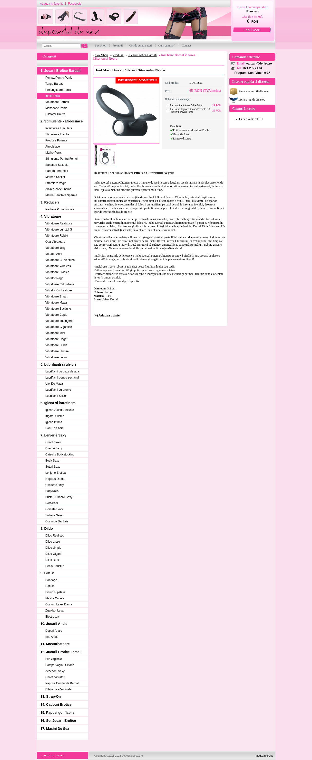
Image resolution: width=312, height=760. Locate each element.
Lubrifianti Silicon (56, 396)
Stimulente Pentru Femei (61, 158)
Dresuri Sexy (53, 448)
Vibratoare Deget (56, 339)
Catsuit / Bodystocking (59, 454)
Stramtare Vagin (55, 183)
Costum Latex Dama (58, 604)
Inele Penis (52, 96)
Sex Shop (101, 55)
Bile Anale (51, 637)
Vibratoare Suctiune (58, 308)
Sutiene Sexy (54, 515)
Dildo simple (53, 547)
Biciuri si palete (55, 592)
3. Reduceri (49, 202)
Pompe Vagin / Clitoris (59, 665)
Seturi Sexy (52, 466)
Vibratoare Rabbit (56, 235)
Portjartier (51, 503)
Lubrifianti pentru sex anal (62, 377)
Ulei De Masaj (54, 383)
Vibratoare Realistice (58, 223)
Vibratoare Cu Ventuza (60, 260)
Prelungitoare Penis (58, 90)
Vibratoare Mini (55, 333)
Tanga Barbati (54, 83)
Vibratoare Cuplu (56, 314)
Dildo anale (52, 541)
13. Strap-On (50, 696)
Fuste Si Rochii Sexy (58, 497)
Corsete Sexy (54, 509)
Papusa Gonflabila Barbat (62, 683)
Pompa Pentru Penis (58, 77)
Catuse (50, 586)
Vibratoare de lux (56, 357)
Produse (118, 55)
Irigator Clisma (54, 416)
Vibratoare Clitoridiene (59, 284)
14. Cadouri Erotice (56, 704)
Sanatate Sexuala (56, 165)
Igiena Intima (53, 422)
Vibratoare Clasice (57, 272)
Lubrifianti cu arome (58, 389)
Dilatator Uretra (55, 114)
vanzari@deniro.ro (259, 63)
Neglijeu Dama (55, 479)
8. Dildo (46, 528)
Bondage (51, 580)
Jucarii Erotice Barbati (142, 55)
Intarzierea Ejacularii (58, 128)
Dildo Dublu (52, 560)
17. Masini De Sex (54, 729)
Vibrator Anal (53, 254)
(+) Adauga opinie (107, 315)
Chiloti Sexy (53, 442)
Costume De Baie (56, 521)
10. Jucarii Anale (53, 624)
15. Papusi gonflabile (57, 712)
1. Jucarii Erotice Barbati (60, 71)
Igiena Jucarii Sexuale (59, 410)
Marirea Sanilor (55, 177)
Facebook (74, 3)
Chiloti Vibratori (55, 677)
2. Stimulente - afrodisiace (61, 121)
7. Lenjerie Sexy (53, 435)
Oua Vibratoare (55, 241)
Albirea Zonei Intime (58, 189)
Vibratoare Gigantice (58, 327)
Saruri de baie (54, 428)
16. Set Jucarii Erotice (58, 721)
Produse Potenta (56, 140)
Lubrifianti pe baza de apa (62, 371)
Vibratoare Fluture (57, 351)
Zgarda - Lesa (54, 610)
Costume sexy (54, 485)
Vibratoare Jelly (55, 248)
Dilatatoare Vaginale (58, 689)
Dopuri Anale (53, 630)
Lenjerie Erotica (55, 472)
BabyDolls (51, 491)
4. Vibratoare (50, 216)
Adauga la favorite (52, 3)
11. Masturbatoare (55, 644)
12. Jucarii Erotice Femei (60, 652)
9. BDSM (47, 573)
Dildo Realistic (54, 535)
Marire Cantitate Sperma (61, 195)
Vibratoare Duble (56, 345)
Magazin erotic (264, 755)
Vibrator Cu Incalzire (58, 290)
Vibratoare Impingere (59, 321)
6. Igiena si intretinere (58, 403)
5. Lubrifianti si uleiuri (58, 364)
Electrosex (52, 616)
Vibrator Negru (54, 278)
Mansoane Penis (56, 108)
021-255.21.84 (252, 68)
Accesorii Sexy (55, 671)
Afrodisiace (52, 146)
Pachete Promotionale (59, 209)
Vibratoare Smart (56, 296)
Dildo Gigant (53, 554)
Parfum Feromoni (56, 171)
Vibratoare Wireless (58, 266)
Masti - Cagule (54, 598)
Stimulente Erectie (57, 134)
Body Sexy (52, 460)
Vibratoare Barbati (57, 102)
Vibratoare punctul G (58, 229)
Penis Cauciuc (54, 566)
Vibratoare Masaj (56, 302)
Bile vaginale (53, 659)
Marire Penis (53, 152)
